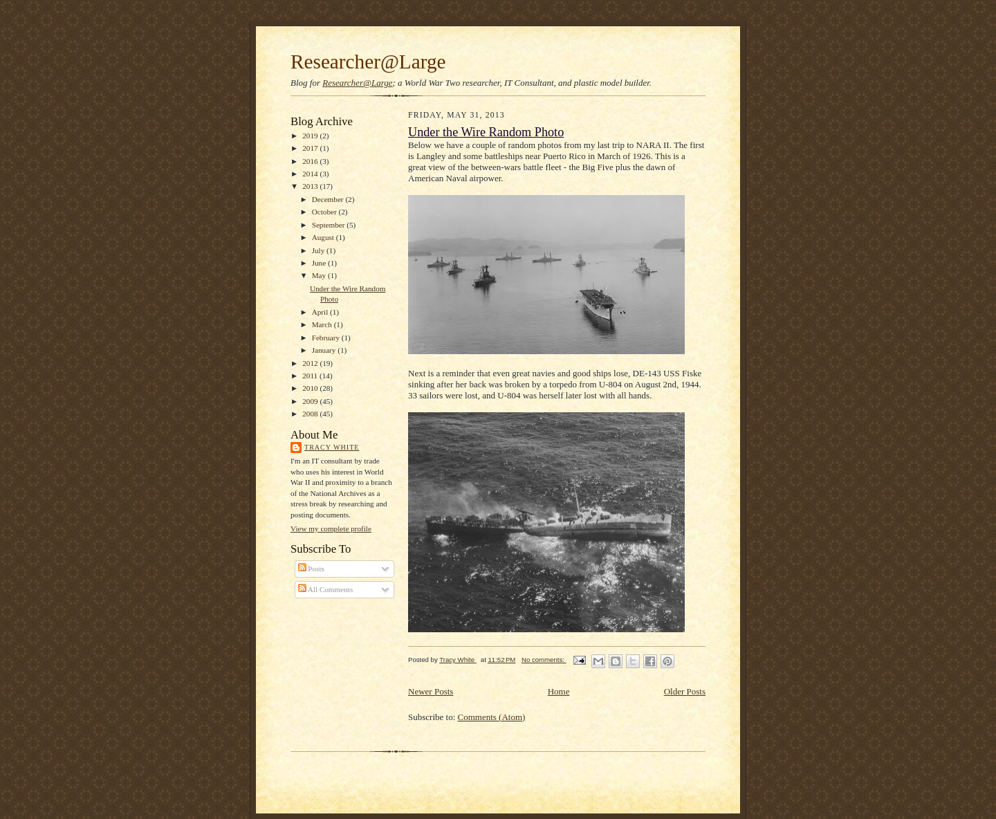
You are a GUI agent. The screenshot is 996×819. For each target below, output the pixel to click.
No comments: (544, 659)
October (325, 212)
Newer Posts (430, 691)
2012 (311, 363)
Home (559, 691)
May (320, 275)
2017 (311, 148)
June (320, 263)
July (319, 250)
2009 (311, 401)
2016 (311, 161)
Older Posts (685, 691)
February (327, 337)
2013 (311, 186)
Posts (311, 568)
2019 (311, 135)
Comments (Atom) (492, 717)
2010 (311, 388)
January (325, 350)
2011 (311, 375)
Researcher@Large (368, 61)
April (321, 312)
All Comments (325, 589)
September (329, 225)
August (324, 237)
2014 (311, 173)
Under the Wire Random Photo (486, 132)
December (329, 199)
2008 (311, 414)
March (323, 324)
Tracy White (331, 447)
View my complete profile (330, 528)
